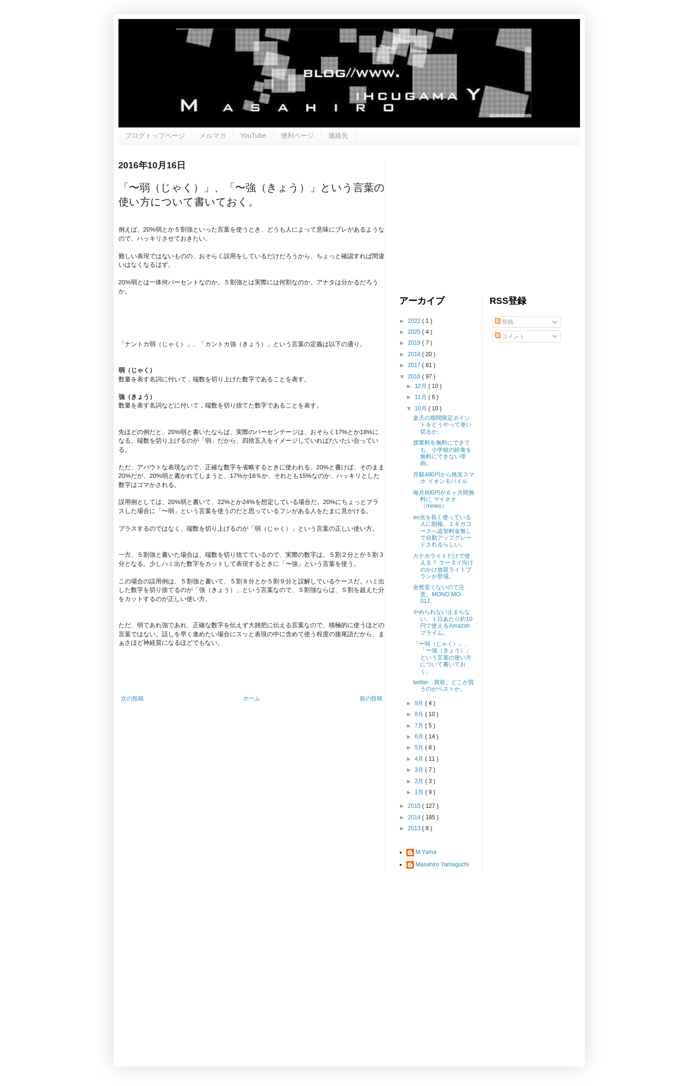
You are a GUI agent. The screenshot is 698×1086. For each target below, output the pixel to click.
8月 (419, 714)
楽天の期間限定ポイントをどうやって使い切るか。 (442, 425)
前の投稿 (371, 698)
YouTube (253, 135)
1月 (419, 792)
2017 (415, 365)
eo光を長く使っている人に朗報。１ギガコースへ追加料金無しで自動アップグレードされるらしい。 (442, 531)
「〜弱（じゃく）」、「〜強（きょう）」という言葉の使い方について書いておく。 (442, 657)
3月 (419, 769)
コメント (510, 336)
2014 (415, 817)
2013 (415, 828)
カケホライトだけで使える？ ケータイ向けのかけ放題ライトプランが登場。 (443, 566)
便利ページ (297, 135)
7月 (419, 725)
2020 (415, 332)
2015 (415, 806)
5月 (419, 747)
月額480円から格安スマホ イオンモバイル (443, 478)
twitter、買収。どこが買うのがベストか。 (443, 685)
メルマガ (212, 135)
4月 (419, 759)
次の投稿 (132, 698)
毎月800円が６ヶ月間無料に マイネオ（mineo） (443, 499)
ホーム (251, 698)
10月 (421, 408)
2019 (415, 342)
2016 (415, 376)
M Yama (426, 852)
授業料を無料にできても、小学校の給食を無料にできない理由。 (442, 452)
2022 (415, 321)
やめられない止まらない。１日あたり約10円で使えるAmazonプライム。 (442, 622)
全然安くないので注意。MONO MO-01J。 (438, 594)
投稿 (504, 322)
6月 (419, 736)
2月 (419, 781)
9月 (419, 703)
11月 (421, 397)
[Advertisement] (470, 218)
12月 (421, 386)
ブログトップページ (155, 135)
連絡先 (338, 135)
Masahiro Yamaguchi (442, 864)
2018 (415, 354)
